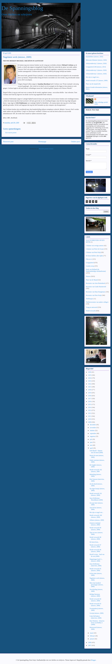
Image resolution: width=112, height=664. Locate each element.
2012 (90, 413)
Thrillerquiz (89, 298)
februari (92, 636)
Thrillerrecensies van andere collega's (97, 302)
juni (91, 442)
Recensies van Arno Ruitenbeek (95, 283)
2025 (90, 375)
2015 (90, 404)
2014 (90, 407)
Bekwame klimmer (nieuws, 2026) (96, 60)
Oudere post (75, 142)
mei (91, 445)
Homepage (42, 142)
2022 (90, 384)
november (93, 427)
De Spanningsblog (22, 8)
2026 (90, 372)
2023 (90, 381)
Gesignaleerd (90, 262)
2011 (89, 416)
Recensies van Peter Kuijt (93, 295)
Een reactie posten (10, 132)
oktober (92, 430)
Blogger (93, 660)
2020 (90, 390)
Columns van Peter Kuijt (93, 252)
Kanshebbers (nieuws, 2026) (94, 56)
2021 (90, 387)
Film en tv (89, 259)
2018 (90, 395)
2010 (90, 419)
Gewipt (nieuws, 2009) (96, 613)
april (91, 448)
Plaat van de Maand (92, 280)
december (93, 424)
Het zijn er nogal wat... (93, 77)
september (93, 433)
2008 (90, 642)
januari (92, 639)
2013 (90, 410)
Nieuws (88, 276)
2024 (90, 378)
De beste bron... (94, 542)
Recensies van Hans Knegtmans (95, 292)
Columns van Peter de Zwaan (95, 249)
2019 (90, 393)
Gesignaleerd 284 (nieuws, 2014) (96, 67)
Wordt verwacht (90, 311)
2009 (90, 422)
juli (91, 439)
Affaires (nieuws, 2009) (97, 520)
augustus (93, 436)
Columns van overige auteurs (94, 245)
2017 (90, 398)
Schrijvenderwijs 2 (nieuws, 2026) (96, 63)
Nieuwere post (8, 142)
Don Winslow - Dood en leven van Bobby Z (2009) (97, 622)
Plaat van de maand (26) (93, 84)
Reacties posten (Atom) (46, 149)
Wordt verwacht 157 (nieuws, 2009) (96, 80)
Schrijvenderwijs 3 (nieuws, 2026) (96, 70)
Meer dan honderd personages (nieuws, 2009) (96, 584)
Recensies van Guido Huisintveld (96, 286)
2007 (90, 645)
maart (92, 633)
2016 (90, 401)
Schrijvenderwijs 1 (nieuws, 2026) (96, 74)
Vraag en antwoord (91, 307)
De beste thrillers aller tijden (94, 256)
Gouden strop (90, 266)
